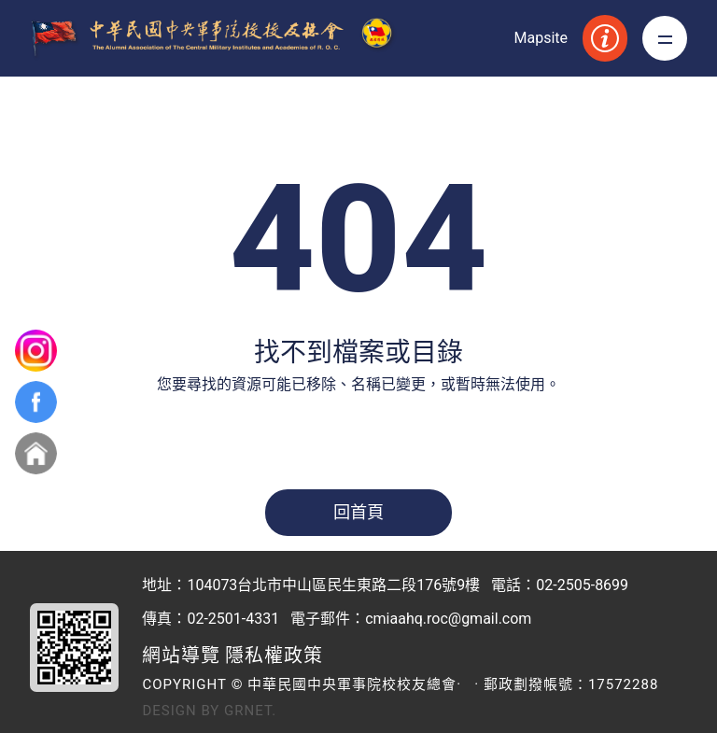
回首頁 (358, 512)
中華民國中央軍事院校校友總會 (216, 39)
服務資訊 (605, 38)
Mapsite (540, 38)
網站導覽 (181, 655)
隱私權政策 (274, 655)
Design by (180, 710)
